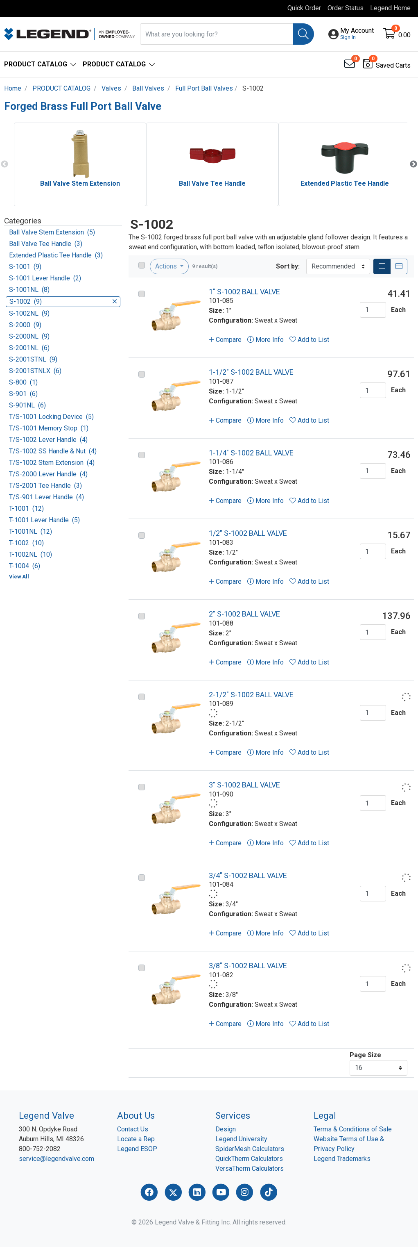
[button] (357, 34)
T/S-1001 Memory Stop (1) (48, 428)
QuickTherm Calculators (249, 1159)
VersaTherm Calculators (249, 1168)
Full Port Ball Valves (204, 88)
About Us (136, 1115)
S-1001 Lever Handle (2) (45, 278)
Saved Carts (393, 65)
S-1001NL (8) (29, 290)
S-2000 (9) (25, 325)
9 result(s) (205, 266)
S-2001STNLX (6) (35, 371)
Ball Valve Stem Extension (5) (52, 232)
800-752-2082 (40, 1149)
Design (225, 1129)
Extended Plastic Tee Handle (345, 183)
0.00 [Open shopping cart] (404, 35)
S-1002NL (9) (29, 313)
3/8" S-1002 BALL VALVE (248, 965)
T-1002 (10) (26, 543)
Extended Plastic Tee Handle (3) (56, 255)
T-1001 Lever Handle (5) (44, 520)
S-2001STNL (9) (33, 359)
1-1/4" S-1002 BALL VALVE (251, 452)
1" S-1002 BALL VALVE (244, 291)
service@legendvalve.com (56, 1159)
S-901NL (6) (27, 405)
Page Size (365, 1055)
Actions (166, 266)
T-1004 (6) (24, 566)
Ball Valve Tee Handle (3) (45, 244)
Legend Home (390, 8)
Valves (111, 88)
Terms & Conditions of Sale (353, 1129)
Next (413, 164)
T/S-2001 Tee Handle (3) (45, 485)
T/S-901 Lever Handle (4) (46, 497)
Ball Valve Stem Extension (80, 183)
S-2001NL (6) (29, 348)
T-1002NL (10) (30, 554)
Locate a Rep (136, 1139)
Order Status (346, 8)
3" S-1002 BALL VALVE (244, 785)
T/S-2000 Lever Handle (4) (48, 474)
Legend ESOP (137, 1149)
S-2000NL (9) (29, 336)
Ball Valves (148, 88)
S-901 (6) (23, 394)
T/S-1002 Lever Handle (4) (48, 440)
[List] (382, 266)
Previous (4, 164)
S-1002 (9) (63, 302)
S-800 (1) (23, 382)
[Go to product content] (176, 313)
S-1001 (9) (25, 267)
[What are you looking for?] (216, 33)
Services (232, 1115)
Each (398, 310)
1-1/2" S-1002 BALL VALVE (251, 372)
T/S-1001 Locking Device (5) (51, 417)
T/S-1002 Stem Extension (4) (52, 462)
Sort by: (288, 266)
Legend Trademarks (342, 1159)
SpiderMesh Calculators (249, 1149)
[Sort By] (338, 266)
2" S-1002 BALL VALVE (244, 614)
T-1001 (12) (26, 508)
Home (12, 88)
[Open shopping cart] (390, 35)
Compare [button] (225, 340)
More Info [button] (265, 340)
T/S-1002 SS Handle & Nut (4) (53, 451)
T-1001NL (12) (30, 531)
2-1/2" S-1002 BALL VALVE (251, 694)
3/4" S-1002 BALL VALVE (248, 875)
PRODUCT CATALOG (61, 88)
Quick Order (304, 8)
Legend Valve (46, 1115)
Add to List (309, 340)
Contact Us (132, 1129)
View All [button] (19, 576)
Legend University (241, 1139)
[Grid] (398, 266)
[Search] (303, 33)
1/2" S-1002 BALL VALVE (248, 533)
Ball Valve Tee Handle (212, 183)
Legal (325, 1115)
